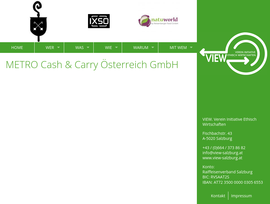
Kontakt (218, 195)
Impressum (241, 195)
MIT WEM (178, 47)
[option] (38, 21)
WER (50, 47)
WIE (108, 47)
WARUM (140, 47)
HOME (17, 47)
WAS (79, 47)
